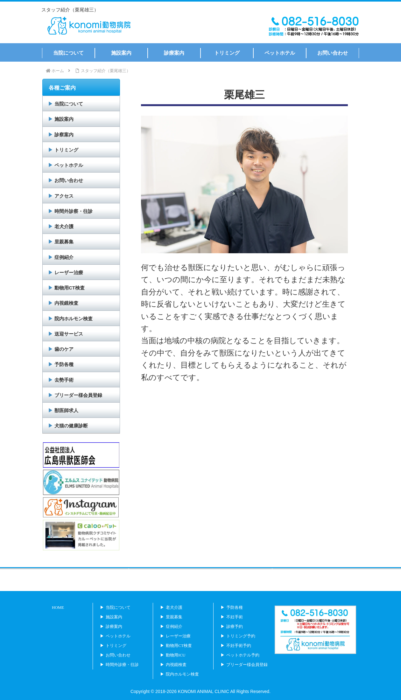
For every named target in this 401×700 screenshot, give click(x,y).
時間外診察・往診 (73, 211)
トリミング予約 (240, 636)
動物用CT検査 (69, 287)
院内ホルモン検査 (73, 318)
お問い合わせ (68, 180)
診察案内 (64, 134)
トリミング (66, 150)
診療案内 (114, 626)
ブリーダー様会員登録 (78, 395)
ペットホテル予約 (242, 655)
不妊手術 (234, 617)
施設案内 (64, 119)
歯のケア (64, 349)
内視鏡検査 (66, 303)
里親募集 (64, 241)
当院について (68, 103)
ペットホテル (68, 165)
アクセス (64, 196)
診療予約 (234, 626)
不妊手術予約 (238, 645)
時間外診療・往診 (122, 664)
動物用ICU (175, 655)
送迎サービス (68, 333)
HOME (58, 607)
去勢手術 (64, 380)
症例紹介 (64, 257)
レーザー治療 (68, 272)
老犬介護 (64, 226)
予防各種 (64, 364)
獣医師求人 (66, 410)
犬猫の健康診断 (71, 425)
